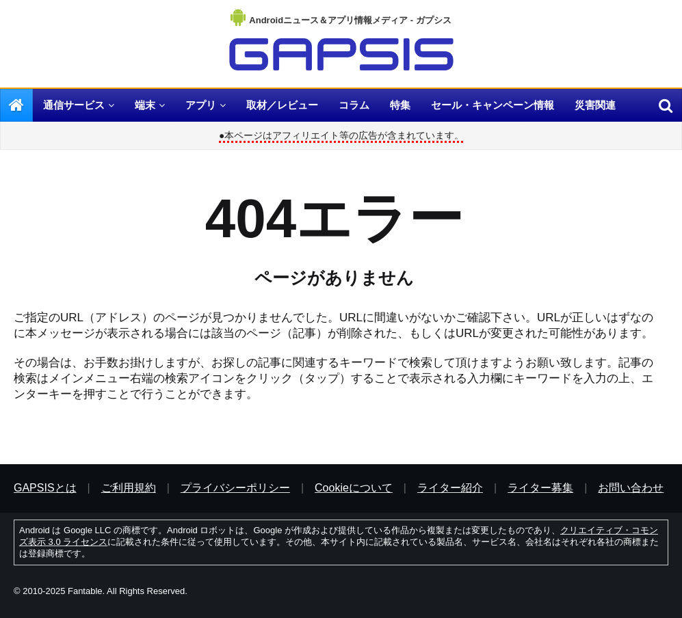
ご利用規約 (128, 488)
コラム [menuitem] (354, 105)
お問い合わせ (631, 488)
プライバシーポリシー (235, 488)
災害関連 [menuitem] (595, 105)
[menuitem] (16, 105)
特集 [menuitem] (400, 105)
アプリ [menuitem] (200, 105)
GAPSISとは (45, 488)
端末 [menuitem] (145, 105)
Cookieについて (354, 488)
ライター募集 (540, 488)
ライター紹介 (450, 488)
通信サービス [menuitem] (74, 105)
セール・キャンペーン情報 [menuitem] (492, 105)
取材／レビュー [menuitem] (282, 105)
